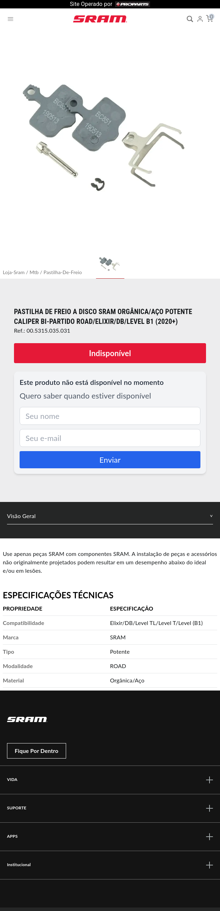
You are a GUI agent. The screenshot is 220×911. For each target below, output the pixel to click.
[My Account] (200, 18)
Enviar (110, 459)
